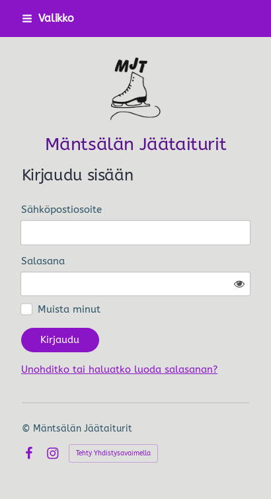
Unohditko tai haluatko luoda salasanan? (119, 369)
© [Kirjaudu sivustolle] (27, 428)
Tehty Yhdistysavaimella (113, 453)
